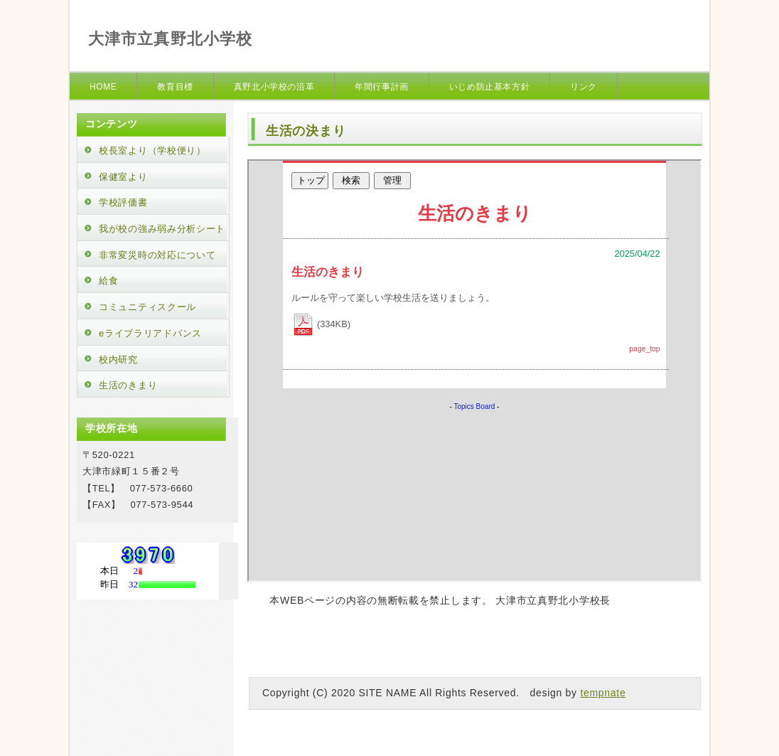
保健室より (123, 176)
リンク (583, 87)
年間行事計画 (382, 87)
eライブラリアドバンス (150, 333)
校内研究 (118, 359)
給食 (108, 280)
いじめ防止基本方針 (489, 87)
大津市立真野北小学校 (170, 39)
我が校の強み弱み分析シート (162, 228)
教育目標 (175, 87)
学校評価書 (123, 202)
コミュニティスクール (147, 307)
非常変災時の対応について (157, 255)
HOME (103, 87)
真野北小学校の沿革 (274, 87)
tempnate (602, 692)
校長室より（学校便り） (152, 150)
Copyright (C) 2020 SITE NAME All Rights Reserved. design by (421, 692)
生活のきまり (128, 385)
